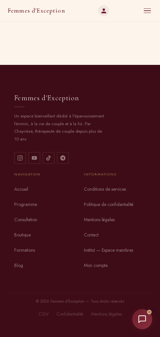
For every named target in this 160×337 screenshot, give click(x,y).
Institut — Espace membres (108, 250)
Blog (18, 265)
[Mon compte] (103, 10)
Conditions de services (105, 189)
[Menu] (147, 11)
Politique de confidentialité (108, 204)
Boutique (22, 235)
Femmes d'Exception (36, 11)
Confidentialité (69, 314)
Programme (25, 204)
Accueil (21, 189)
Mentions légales (99, 219)
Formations (24, 250)
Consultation (25, 219)
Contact (91, 235)
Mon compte (96, 265)
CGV (44, 314)
